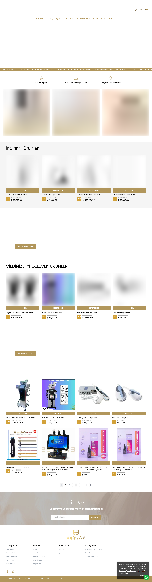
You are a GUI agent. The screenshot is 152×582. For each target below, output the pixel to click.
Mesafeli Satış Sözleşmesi (94, 549)
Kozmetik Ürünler (12, 553)
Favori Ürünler (37, 560)
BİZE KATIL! (95, 519)
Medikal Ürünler (12, 556)
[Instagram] (13, 571)
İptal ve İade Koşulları (92, 556)
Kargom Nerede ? (39, 564)
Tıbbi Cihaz (10, 560)
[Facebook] (7, 571)
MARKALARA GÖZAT (25, 354)
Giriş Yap (36, 549)
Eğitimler (68, 18)
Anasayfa (41, 18)
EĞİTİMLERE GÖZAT (25, 247)
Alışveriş (54, 18)
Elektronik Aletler (12, 564)
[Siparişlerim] (141, 10)
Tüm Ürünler (11, 549)
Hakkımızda (99, 18)
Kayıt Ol (35, 553)
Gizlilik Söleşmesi (91, 553)
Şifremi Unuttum (39, 556)
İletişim (112, 18)
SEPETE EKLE (23, 190)
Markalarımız (83, 18)
